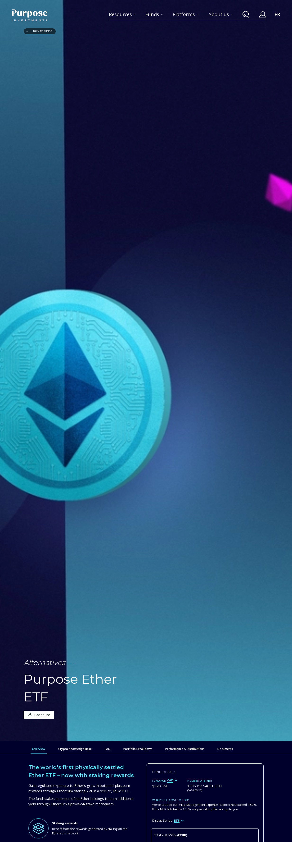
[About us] (220, 14)
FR (277, 14)
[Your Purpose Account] (262, 14)
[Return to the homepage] (29, 15)
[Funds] (154, 14)
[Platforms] (186, 14)
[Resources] (122, 14)
